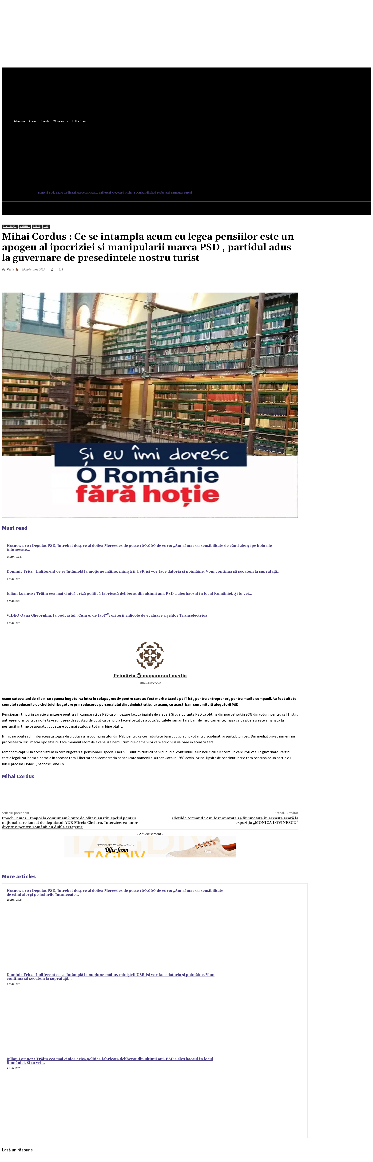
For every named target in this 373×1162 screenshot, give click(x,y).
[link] (18, 776)
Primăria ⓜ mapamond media (150, 676)
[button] (216, 168)
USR (46, 226)
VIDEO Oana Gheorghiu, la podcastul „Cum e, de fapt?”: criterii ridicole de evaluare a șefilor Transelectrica (107, 615)
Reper (36, 226)
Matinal (25, 226)
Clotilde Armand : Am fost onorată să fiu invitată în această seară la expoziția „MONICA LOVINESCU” (235, 820)
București (9, 226)
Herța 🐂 (12, 269)
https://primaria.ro (150, 682)
